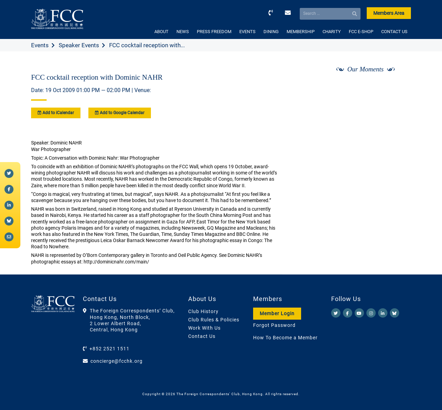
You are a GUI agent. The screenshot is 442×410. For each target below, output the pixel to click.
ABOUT (161, 31)
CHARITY (332, 31)
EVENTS (247, 31)
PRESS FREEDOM (214, 31)
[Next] (398, 87)
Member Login (277, 313)
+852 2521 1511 (109, 348)
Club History (203, 311)
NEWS (182, 31)
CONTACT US (394, 31)
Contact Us (201, 336)
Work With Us (204, 328)
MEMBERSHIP (301, 31)
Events (40, 45)
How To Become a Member (285, 337)
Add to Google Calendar (119, 112)
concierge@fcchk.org (116, 361)
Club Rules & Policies (213, 319)
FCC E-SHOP (361, 31)
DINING (271, 31)
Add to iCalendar (56, 112)
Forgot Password (274, 325)
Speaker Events (79, 45)
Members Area (388, 13)
